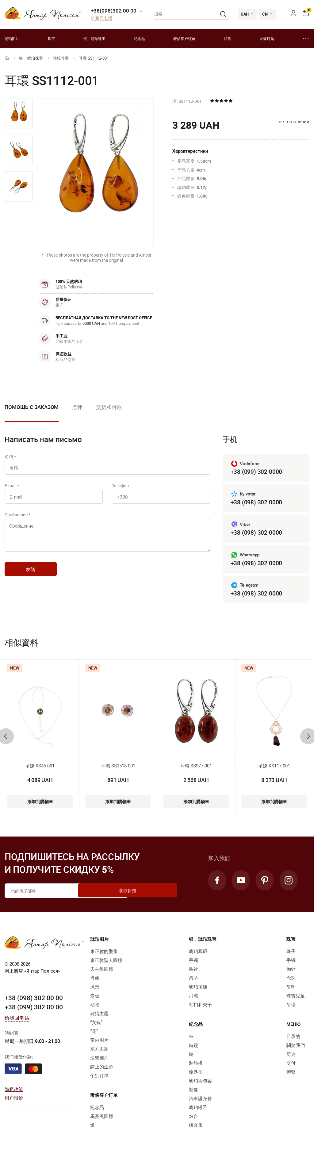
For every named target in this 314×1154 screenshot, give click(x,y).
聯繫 (291, 1074)
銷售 (227, 38)
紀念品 (97, 1109)
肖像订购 (266, 38)
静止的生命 (101, 1068)
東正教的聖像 (104, 953)
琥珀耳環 (61, 58)
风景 (94, 988)
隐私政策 (14, 1090)
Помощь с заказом (32, 406)
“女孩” (96, 1024)
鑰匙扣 (196, 1074)
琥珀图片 (12, 38)
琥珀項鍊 (198, 988)
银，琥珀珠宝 (94, 38)
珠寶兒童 (295, 997)
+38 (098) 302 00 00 (34, 999)
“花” (94, 1033)
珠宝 (51, 38)
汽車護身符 (200, 1100)
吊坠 (193, 980)
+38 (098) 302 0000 (256, 503)
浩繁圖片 (99, 1059)
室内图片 (99, 1042)
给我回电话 (101, 18)
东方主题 (99, 1051)
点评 (77, 406)
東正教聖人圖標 (106, 962)
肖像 (94, 980)
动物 (94, 1006)
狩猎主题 (99, 1015)
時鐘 (193, 1047)
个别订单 (99, 1077)
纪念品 (139, 38)
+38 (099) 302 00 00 (34, 1008)
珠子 (291, 953)
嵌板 (94, 997)
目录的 (293, 1038)
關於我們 (295, 1047)
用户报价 (14, 1099)
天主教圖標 (101, 971)
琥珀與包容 (200, 1082)
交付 (291, 1065)
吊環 (193, 997)
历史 (291, 1056)
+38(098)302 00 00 (113, 10)
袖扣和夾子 (200, 1006)
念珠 (291, 980)
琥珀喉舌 (198, 1109)
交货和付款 (109, 406)
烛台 (193, 1118)
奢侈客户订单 (184, 38)
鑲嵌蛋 (196, 1127)
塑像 (193, 1091)
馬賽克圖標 (101, 1118)
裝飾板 (196, 1065)
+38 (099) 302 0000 (256, 472)
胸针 (193, 971)
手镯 (193, 962)
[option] (19, 113)
